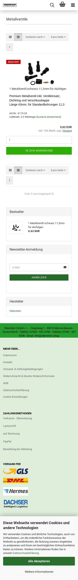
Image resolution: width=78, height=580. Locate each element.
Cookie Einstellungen (15, 396)
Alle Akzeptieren (39, 561)
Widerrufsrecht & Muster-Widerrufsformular (28, 376)
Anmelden (39, 277)
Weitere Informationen (39, 571)
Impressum (10, 355)
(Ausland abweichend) (48, 116)
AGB (5, 383)
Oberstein (15, 310)
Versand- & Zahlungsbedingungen (23, 369)
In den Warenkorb (39, 150)
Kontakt (7, 362)
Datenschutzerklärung (26, 553)
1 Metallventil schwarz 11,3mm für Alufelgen (37, 88)
